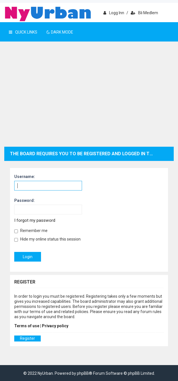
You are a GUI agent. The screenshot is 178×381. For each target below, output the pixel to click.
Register (27, 338)
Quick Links (23, 32)
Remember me (31, 230)
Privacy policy (55, 326)
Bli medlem (144, 13)
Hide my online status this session (47, 239)
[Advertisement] (89, 98)
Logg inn (113, 13)
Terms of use (26, 326)
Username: (24, 176)
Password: (24, 200)
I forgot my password (34, 220)
